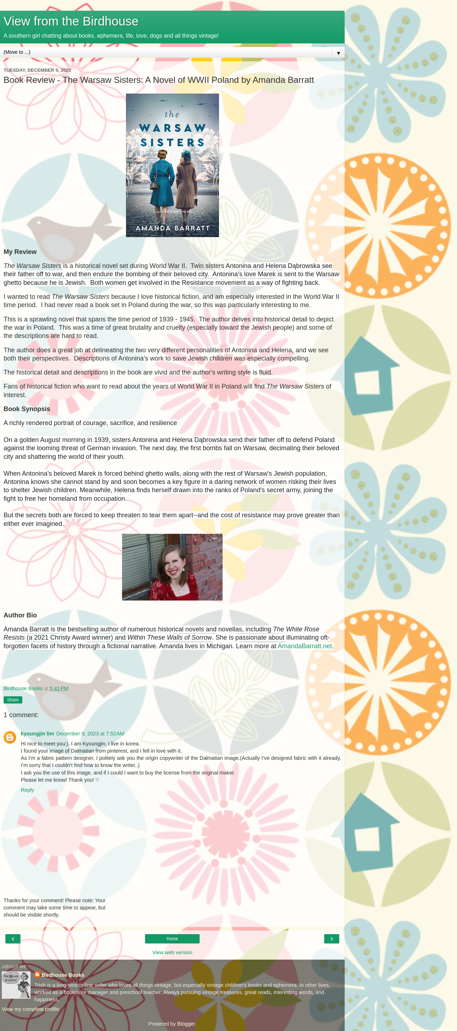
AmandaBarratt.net (305, 646)
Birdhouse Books (63, 975)
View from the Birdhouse (71, 21)
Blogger (186, 1024)
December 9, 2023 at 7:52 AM (90, 733)
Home (172, 938)
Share (13, 699)
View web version (172, 952)
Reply (27, 790)
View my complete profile (30, 1009)
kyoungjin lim (37, 733)
